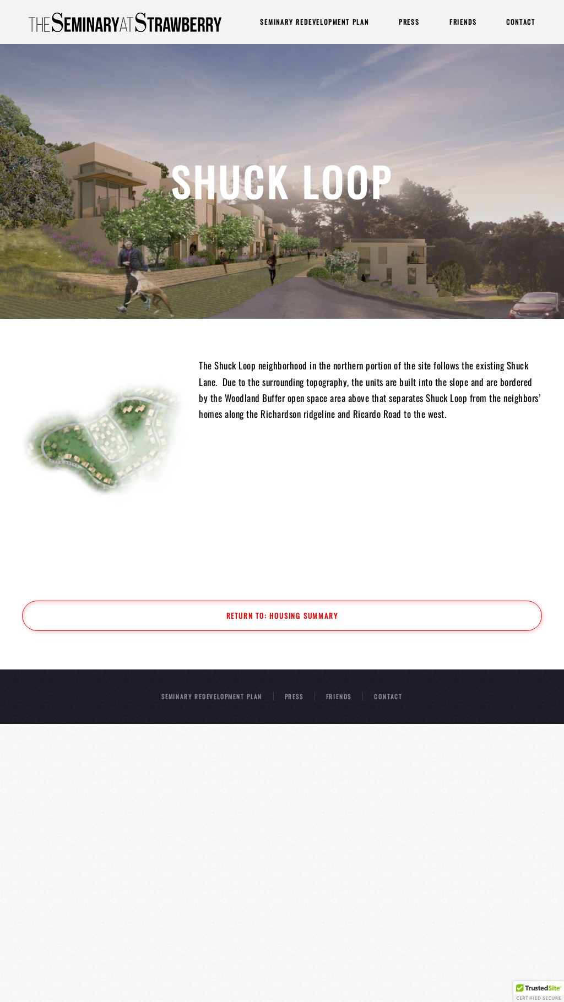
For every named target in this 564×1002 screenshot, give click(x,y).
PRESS (294, 696)
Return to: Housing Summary (282, 615)
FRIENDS (339, 696)
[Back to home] (125, 22)
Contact (520, 21)
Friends (463, 21)
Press (409, 21)
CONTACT (388, 696)
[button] (538, 991)
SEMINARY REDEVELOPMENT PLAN (211, 696)
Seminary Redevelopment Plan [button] (314, 21)
